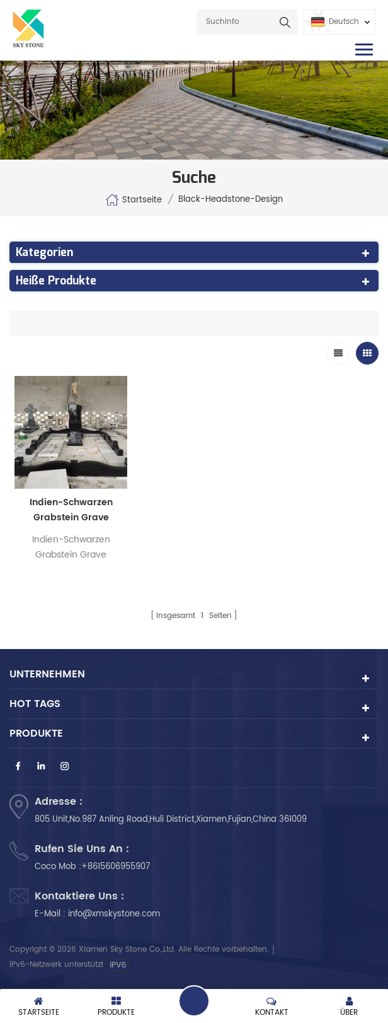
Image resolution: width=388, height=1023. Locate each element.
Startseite (133, 200)
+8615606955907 (115, 867)
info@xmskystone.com (114, 914)
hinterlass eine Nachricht (194, 1001)
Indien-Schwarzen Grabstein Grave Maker (71, 510)
